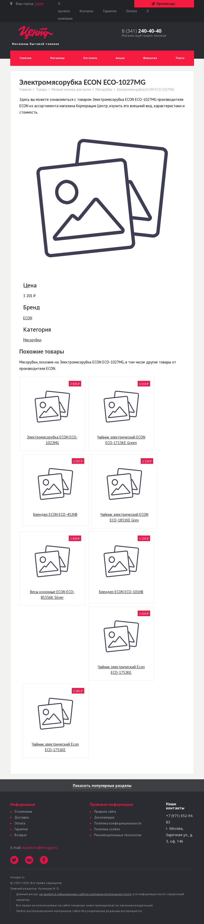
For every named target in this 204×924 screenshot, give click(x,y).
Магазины (57, 58)
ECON (27, 317)
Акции (120, 58)
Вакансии (150, 58)
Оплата (131, 11)
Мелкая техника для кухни (71, 89)
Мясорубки (103, 89)
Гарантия (109, 11)
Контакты (86, 11)
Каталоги (90, 58)
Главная (25, 58)
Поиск (180, 58)
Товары (41, 89)
